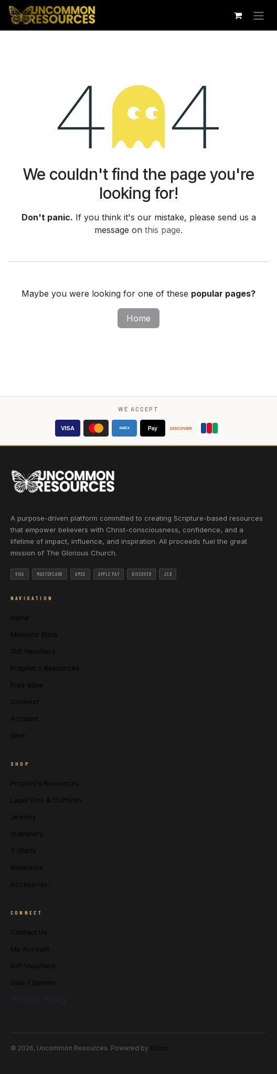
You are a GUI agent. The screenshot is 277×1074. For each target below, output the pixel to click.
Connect (24, 701)
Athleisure (27, 867)
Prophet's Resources (44, 668)
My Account (30, 949)
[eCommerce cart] (237, 15)
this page (162, 230)
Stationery (27, 833)
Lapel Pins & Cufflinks (46, 800)
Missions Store (34, 634)
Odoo (159, 1048)
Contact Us (28, 932)
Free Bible (26, 685)
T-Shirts (23, 850)
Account (24, 718)
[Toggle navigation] (258, 15)
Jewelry (23, 817)
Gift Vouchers (33, 651)
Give (17, 735)
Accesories (29, 884)
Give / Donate (33, 982)
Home (138, 318)
